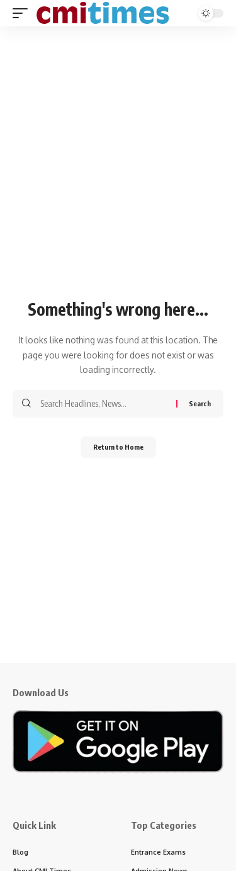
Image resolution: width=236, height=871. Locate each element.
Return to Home (118, 447)
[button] (23, 13)
